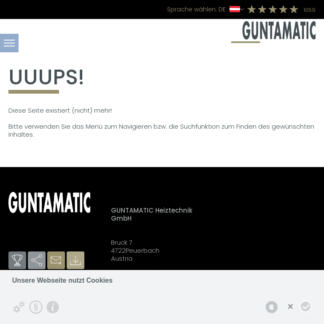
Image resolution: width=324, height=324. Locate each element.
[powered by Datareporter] (271, 307)
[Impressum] (52, 307)
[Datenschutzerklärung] (36, 307)
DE (205, 9)
